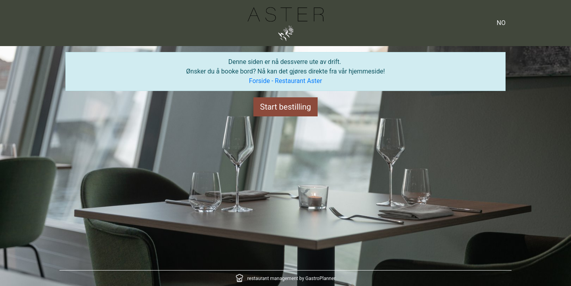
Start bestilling (285, 107)
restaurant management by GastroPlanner (291, 278)
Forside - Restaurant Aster (285, 81)
